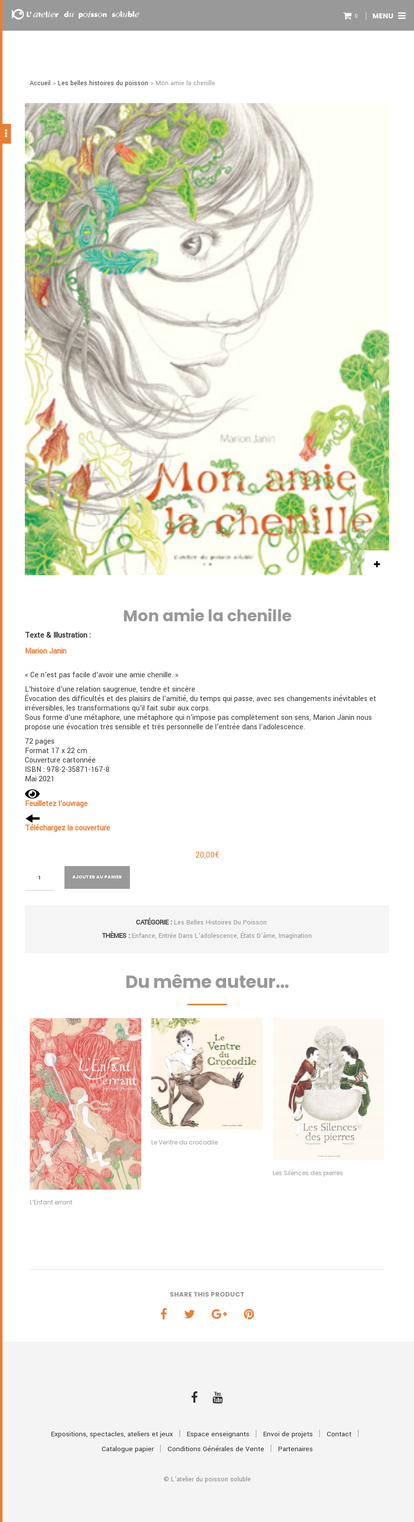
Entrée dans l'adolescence (198, 935)
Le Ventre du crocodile (184, 1142)
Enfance (143, 935)
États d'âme (257, 935)
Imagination (295, 935)
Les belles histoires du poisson (103, 83)
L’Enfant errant (51, 1202)
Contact (339, 1434)
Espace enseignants (218, 1434)
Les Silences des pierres (308, 1173)
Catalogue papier (128, 1449)
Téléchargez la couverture (67, 828)
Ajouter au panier (97, 877)
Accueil (40, 83)
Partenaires (295, 1449)
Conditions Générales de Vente (216, 1449)
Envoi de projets (288, 1434)
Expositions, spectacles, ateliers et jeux (112, 1434)
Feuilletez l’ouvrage (56, 804)
